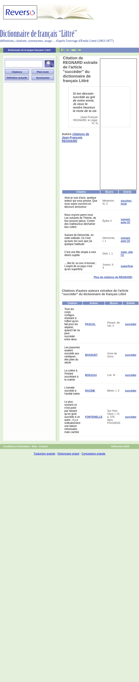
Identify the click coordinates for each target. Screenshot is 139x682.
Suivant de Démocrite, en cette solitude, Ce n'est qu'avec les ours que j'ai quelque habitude (79, 239)
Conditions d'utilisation (16, 446)
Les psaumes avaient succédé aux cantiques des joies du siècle (72, 355)
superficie (127, 266)
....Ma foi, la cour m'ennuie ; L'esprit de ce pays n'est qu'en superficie (80, 266)
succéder (130, 324)
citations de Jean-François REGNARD (75, 137)
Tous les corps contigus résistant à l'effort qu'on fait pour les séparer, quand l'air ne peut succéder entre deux (72, 324)
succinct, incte (126, 202)
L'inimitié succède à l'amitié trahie (72, 390)
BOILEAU (91, 375)
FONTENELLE (93, 416)
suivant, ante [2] (126, 221)
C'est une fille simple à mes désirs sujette (80, 254)
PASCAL (90, 324)
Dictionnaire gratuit (68, 453)
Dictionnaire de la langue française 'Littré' (29, 50)
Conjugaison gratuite (93, 453)
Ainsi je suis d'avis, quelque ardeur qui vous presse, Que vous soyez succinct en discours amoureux (80, 202)
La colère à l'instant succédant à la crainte (71, 375)
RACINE (90, 390)
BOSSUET (91, 354)
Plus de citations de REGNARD (113, 277)
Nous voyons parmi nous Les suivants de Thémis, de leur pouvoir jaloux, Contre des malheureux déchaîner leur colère (80, 220)
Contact (43, 446)
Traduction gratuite (44, 453)
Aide (34, 446)
